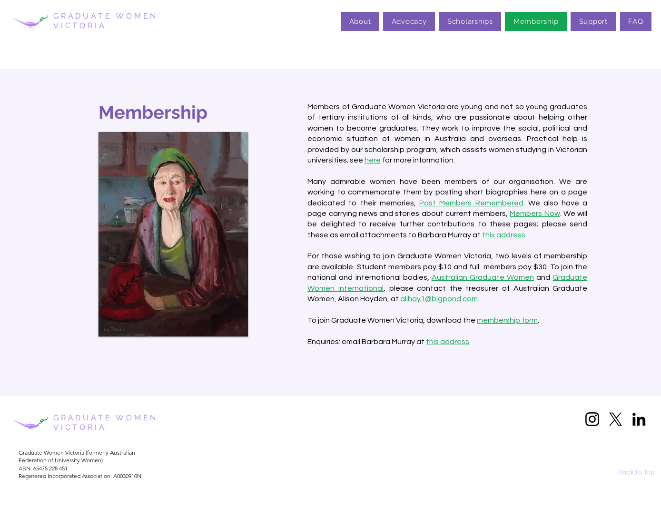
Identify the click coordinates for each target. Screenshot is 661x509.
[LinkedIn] (639, 419)
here (373, 160)
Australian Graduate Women (483, 277)
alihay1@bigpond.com (439, 299)
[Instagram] (592, 419)
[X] (615, 419)
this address (447, 342)
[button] (173, 234)
